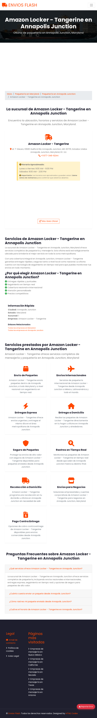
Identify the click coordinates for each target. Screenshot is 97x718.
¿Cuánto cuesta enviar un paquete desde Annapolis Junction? (40, 593)
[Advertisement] (48, 66)
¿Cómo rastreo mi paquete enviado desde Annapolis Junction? (40, 601)
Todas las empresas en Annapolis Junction (25, 330)
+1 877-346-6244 (49, 155)
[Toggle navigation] (91, 5)
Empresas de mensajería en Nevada (35, 672)
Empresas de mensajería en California (35, 661)
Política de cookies (12, 649)
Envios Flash (14, 713)
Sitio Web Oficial (48, 221)
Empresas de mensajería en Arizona (35, 692)
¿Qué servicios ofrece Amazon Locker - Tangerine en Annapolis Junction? (45, 568)
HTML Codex (72, 713)
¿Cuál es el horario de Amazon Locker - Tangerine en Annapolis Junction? (45, 609)
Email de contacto (11, 641)
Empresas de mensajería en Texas (35, 682)
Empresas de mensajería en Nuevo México (35, 651)
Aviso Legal (12, 656)
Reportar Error (86, 706)
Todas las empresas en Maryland (21, 328)
